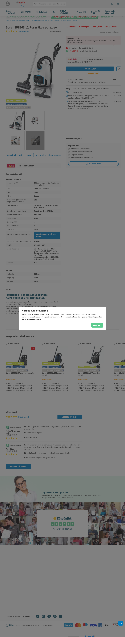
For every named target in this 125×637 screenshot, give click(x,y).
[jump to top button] (120, 623)
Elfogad (97, 325)
